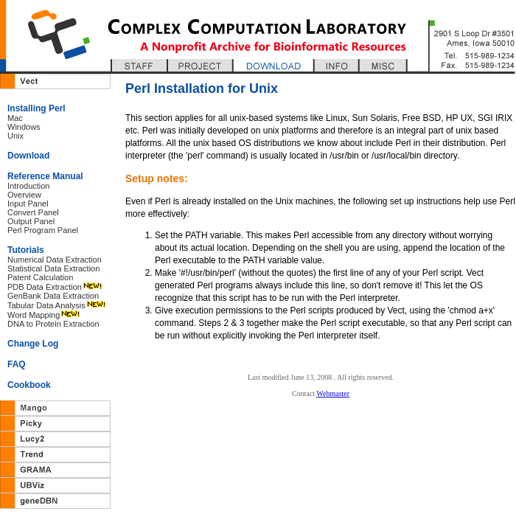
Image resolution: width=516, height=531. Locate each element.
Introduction (28, 185)
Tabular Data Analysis (46, 305)
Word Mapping (33, 314)
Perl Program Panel (42, 230)
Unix (15, 135)
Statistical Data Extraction (53, 268)
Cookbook (29, 385)
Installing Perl (36, 108)
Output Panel (31, 221)
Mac (15, 118)
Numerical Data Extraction (54, 259)
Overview (24, 194)
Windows (24, 126)
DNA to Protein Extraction (53, 323)
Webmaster (332, 393)
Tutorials (25, 250)
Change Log (32, 344)
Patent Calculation (40, 277)
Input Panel (28, 203)
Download (28, 155)
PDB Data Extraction (44, 286)
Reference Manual (45, 176)
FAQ (16, 364)
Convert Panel (33, 212)
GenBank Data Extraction (53, 295)
